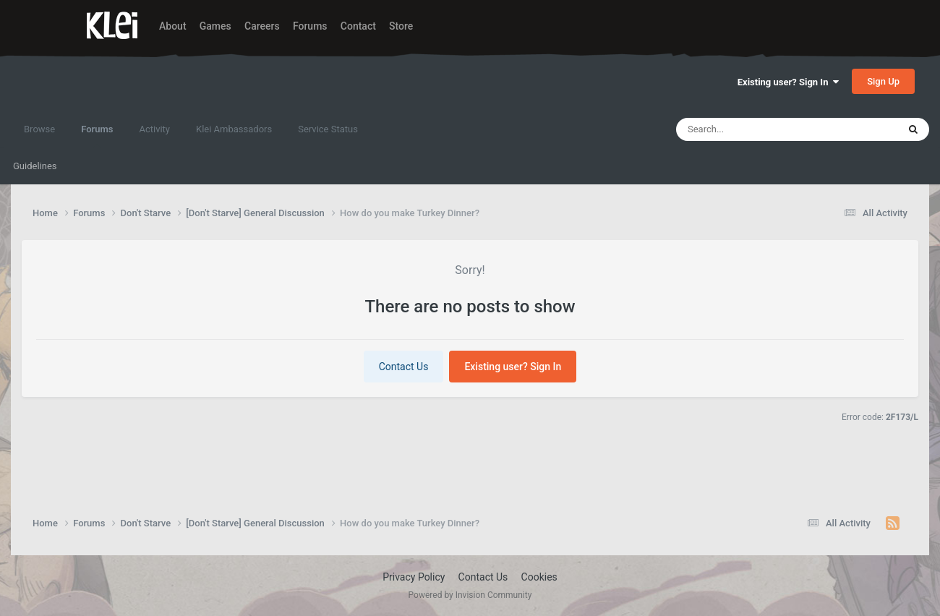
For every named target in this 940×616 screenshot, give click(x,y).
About (173, 26)
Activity (154, 129)
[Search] (752, 129)
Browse (39, 129)
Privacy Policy (414, 577)
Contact (358, 26)
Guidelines (35, 166)
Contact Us (404, 366)
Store (401, 26)
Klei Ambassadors (234, 129)
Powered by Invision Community (470, 595)
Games (215, 26)
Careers (262, 26)
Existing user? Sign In (788, 82)
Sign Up (883, 81)
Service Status (328, 129)
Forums (310, 26)
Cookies (539, 577)
